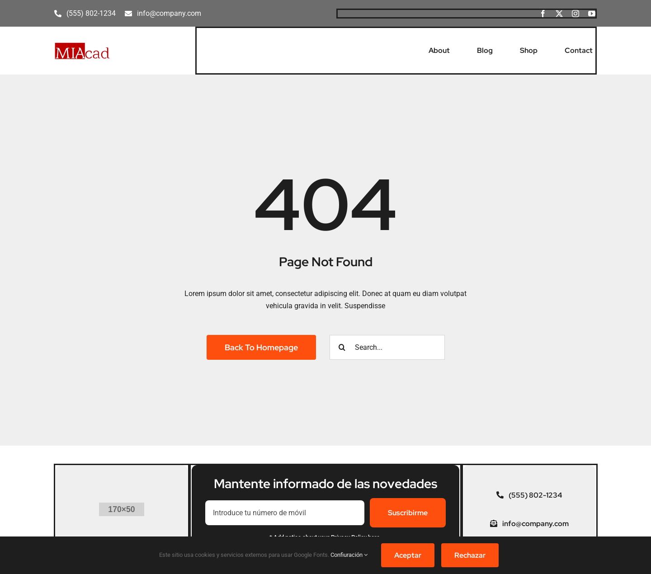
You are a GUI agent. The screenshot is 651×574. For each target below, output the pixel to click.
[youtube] (591, 13)
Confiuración (349, 554)
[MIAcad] (82, 45)
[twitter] (559, 13)
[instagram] (575, 13)
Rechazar (470, 555)
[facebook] (543, 13)
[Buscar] (342, 347)
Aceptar (407, 555)
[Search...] (387, 347)
